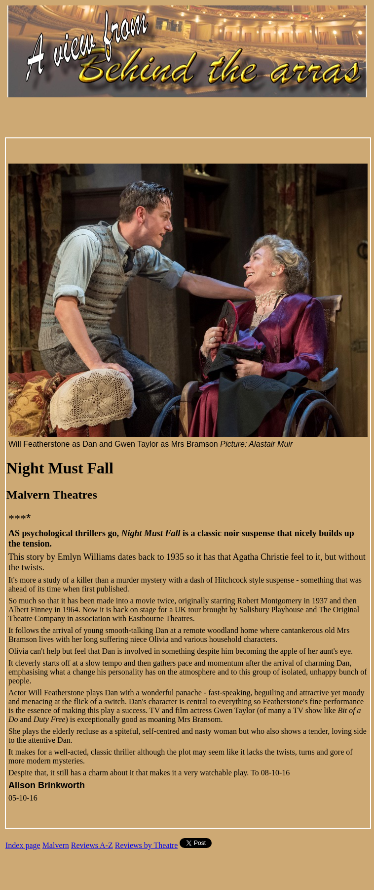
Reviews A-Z (92, 845)
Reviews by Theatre (146, 845)
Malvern (55, 845)
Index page (22, 845)
